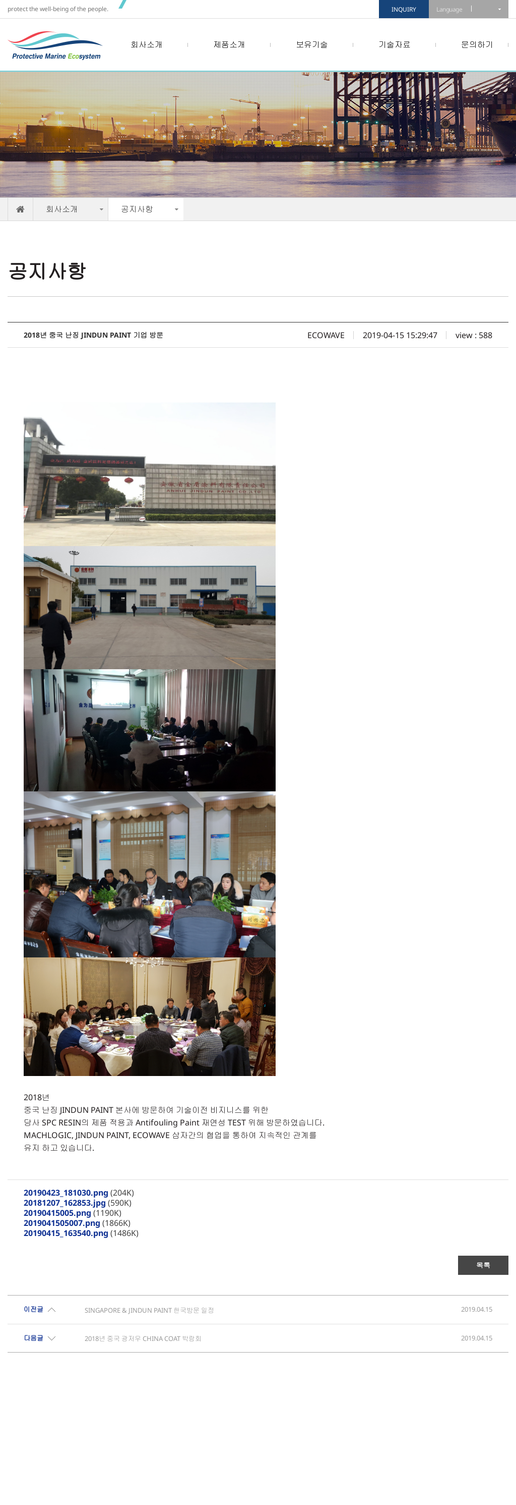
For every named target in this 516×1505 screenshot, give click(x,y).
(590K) (78, 1203)
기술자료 (394, 44)
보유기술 (312, 44)
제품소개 (229, 44)
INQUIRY (404, 9)
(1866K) (77, 1223)
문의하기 (477, 44)
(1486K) (81, 1233)
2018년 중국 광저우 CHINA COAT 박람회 (143, 1338)
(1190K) (72, 1213)
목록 (483, 1265)
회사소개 (147, 44)
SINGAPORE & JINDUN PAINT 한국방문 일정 (149, 1310)
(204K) (79, 1193)
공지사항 (137, 208)
